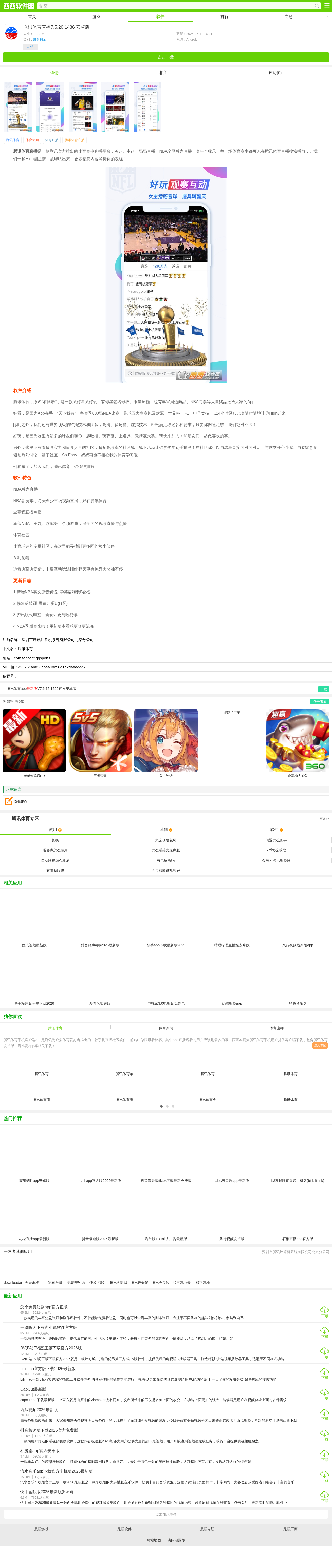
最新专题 (207, 1529)
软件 (160, 16)
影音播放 (39, 39)
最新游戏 (41, 1529)
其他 (166, 829)
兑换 (55, 840)
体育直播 (51, 140)
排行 (224, 16)
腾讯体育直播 (74, 140)
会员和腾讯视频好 (276, 860)
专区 (166, 818)
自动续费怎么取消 (55, 860)
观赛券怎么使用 (55, 850)
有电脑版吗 (166, 860)
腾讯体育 (12, 140)
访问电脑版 (176, 1540)
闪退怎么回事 (276, 840)
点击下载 (166, 57)
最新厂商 (290, 1529)
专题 (289, 16)
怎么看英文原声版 (166, 850)
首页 (32, 16)
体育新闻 (32, 140)
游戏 (96, 16)
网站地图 (154, 1540)
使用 (55, 829)
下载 (324, 1316)
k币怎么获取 (276, 850)
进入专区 (320, 1045)
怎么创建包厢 (165, 840)
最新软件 (124, 1529)
